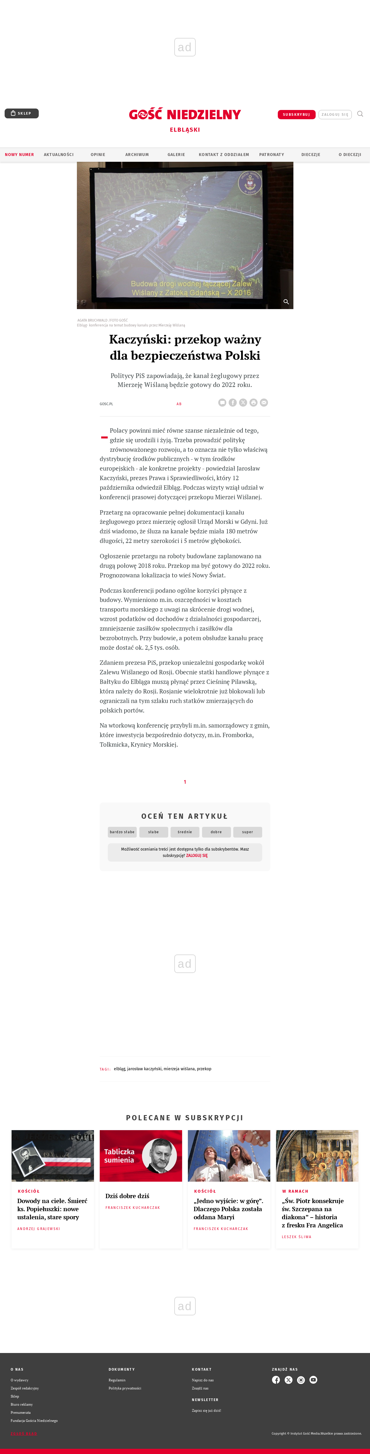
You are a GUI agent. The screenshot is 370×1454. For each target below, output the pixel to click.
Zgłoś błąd (24, 1434)
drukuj (254, 401)
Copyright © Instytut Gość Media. (296, 1433)
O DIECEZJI (350, 154)
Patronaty (271, 154)
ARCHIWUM (137, 154)
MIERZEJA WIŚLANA (179, 1068)
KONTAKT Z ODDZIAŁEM (224, 154)
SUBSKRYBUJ (296, 115)
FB (234, 401)
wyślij (265, 401)
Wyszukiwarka (360, 114)
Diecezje (310, 154)
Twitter (244, 401)
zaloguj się (335, 115)
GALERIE (176, 154)
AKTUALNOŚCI (59, 154)
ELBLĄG (119, 1068)
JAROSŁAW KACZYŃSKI (144, 1068)
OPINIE (98, 154)
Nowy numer (19, 154)
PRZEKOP (204, 1068)
